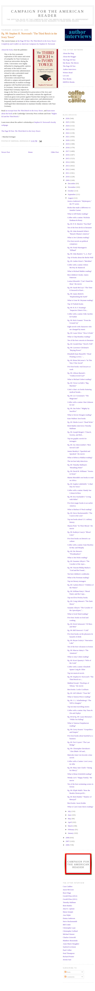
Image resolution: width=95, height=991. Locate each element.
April (70, 822)
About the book (7, 50)
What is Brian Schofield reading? (79, 774)
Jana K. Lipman (68, 909)
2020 (68, 140)
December (72, 183)
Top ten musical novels (75, 673)
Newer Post (5, 152)
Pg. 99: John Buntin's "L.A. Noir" (79, 254)
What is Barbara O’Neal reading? (79, 509)
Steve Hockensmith (70, 921)
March (70, 826)
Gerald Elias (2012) (70, 896)
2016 (68, 155)
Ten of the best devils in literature (79, 227)
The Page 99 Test (69, 66)
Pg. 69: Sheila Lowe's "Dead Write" (80, 422)
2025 (68, 122)
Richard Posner (68, 956)
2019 (68, 144)
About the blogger (69, 57)
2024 (68, 126)
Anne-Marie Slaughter (71, 944)
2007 (68, 841)
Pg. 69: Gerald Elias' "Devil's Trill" (80, 344)
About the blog (68, 53)
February (71, 829)
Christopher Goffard (70, 931)
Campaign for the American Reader (47, 13)
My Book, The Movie (71, 63)
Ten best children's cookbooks (78, 574)
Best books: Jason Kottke (76, 803)
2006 (68, 845)
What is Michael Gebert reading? (79, 379)
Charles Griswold (69, 937)
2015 (68, 158)
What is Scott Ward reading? (77, 614)
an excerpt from (24, 111)
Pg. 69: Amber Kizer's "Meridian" (79, 261)
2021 (68, 137)
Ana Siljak (67, 915)
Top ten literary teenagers (76, 581)
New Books (67, 79)
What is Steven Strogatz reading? (79, 415)
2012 (68, 169)
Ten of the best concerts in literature (80, 340)
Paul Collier (67, 950)
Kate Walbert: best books (76, 418)
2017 (68, 151)
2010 (68, 177)
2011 (68, 173)
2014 (68, 162)
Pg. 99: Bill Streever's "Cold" (78, 630)
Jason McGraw (68, 890)
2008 (68, 838)
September (72, 194)
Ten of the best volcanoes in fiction (80, 647)
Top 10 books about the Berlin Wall (80, 257)
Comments (70, 977)
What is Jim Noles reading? (77, 557)
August (71, 198)
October (71, 191)
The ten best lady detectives (77, 461)
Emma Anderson (69, 918)
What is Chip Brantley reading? (78, 337)
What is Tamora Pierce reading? (79, 697)
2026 (68, 118)
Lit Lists (66, 76)
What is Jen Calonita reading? (78, 237)
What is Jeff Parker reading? (77, 214)
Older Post (55, 152)
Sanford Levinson (69, 947)
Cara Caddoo (67, 886)
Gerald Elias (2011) (70, 899)
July (69, 811)
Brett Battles (67, 906)
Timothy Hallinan (69, 902)
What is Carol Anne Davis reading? (80, 807)
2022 (68, 133)
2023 (68, 129)
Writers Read (67, 72)
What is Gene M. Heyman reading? (80, 300)
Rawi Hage (67, 893)
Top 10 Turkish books (75, 304)
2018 (68, 147)
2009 (68, 180)
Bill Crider (67, 925)
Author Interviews (69, 69)
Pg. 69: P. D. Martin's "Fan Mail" (79, 224)
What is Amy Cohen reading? (78, 657)
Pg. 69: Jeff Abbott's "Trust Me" (79, 693)
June (70, 815)
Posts (68, 972)
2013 (68, 166)
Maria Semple (68, 912)
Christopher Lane (69, 928)
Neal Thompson (68, 953)
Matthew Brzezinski (70, 941)
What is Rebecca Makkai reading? (79, 457)
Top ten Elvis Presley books (77, 598)
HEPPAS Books (69, 82)
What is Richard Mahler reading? (79, 271)
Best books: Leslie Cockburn (77, 689)
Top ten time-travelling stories (78, 707)
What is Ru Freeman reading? (78, 577)
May (70, 819)
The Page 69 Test (69, 60)
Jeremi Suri (67, 960)
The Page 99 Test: (20, 131)
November (72, 187)
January (71, 833)
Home (30, 152)
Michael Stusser (68, 934)
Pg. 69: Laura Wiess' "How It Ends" (80, 333)
